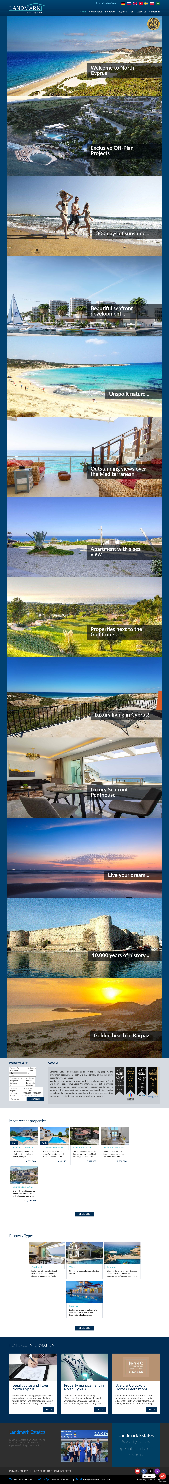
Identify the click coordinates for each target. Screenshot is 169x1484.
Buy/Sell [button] (122, 11)
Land (18, 1075)
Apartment (18, 1070)
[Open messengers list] (162, 1476)
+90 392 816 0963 (24, 1479)
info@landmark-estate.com (97, 1479)
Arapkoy (15, 1095)
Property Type (18, 1068)
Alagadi (15, 1090)
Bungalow (17, 1080)
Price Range (32, 1088)
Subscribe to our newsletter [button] (53, 1471)
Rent (132, 11)
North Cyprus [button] (95, 11)
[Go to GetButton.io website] (162, 1481)
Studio (31, 1070)
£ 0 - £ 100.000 (32, 1090)
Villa (18, 1073)
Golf (17, 1085)
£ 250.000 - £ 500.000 (32, 1095)
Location (15, 1088)
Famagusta (30, 1083)
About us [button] (141, 11)
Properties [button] (110, 11)
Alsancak (15, 1093)
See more (84, 1213)
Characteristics (17, 1078)
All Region (30, 1078)
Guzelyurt (30, 1085)
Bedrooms (31, 1068)
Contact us (154, 11)
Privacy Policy (18, 1471)
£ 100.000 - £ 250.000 (32, 1093)
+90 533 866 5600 (61, 1479)
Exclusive (17, 1083)
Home (83, 11)
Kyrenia (30, 1080)
